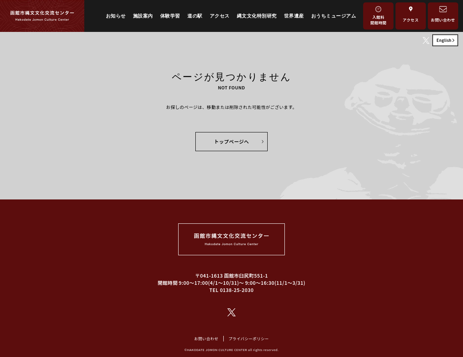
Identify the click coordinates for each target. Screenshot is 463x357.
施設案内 (143, 16)
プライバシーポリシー (249, 338)
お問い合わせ (206, 338)
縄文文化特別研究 (257, 16)
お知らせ (116, 16)
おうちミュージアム (333, 16)
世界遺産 (294, 16)
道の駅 (194, 16)
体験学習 (170, 16)
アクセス (220, 16)
